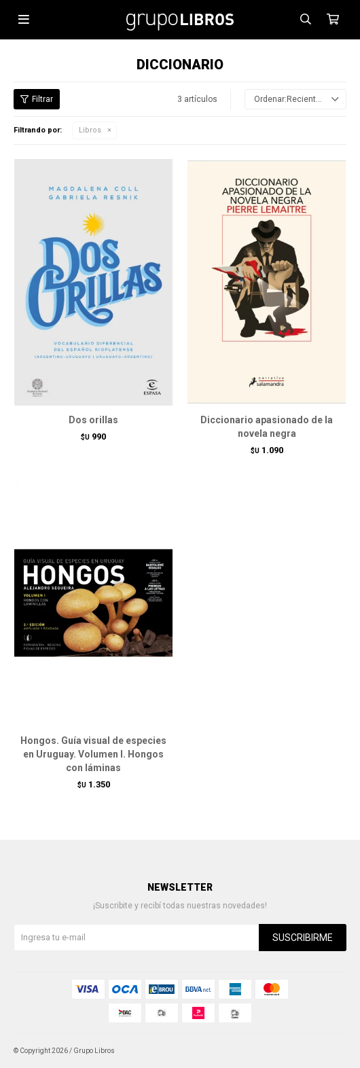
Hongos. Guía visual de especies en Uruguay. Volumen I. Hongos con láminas (93, 754)
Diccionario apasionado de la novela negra (266, 426)
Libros (90, 130)
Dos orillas (93, 419)
